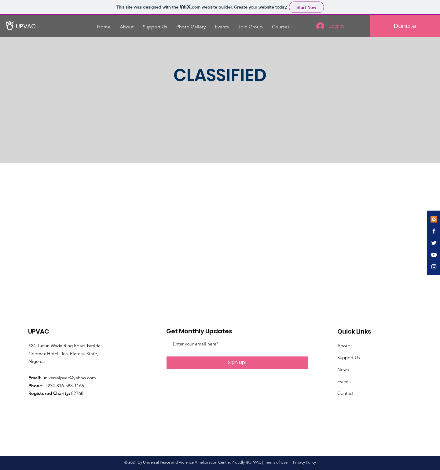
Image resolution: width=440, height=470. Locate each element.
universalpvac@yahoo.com (69, 378)
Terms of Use (276, 462)
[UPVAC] (36, 26)
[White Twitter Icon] (434, 243)
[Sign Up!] (237, 362)
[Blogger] (434, 219)
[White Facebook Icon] (434, 231)
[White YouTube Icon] (434, 254)
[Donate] (405, 26)
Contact (345, 393)
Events (343, 381)
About (343, 346)
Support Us (348, 357)
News (343, 369)
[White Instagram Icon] (434, 266)
